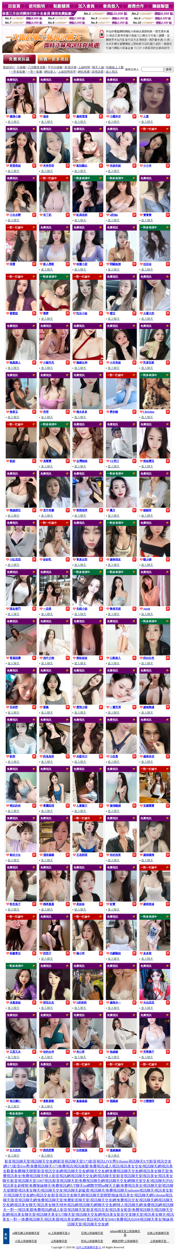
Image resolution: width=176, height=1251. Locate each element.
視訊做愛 (81, 1166)
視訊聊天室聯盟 (98, 1195)
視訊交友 (43, 1195)
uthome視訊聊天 (141, 1190)
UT (146, 1161)
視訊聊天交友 (52, 1190)
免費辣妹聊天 (40, 1186)
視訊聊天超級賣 (76, 1190)
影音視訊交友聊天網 (68, 1195)
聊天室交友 (141, 1181)
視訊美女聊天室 (156, 1171)
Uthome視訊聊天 (130, 1161)
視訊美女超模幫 (15, 1186)
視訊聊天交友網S (22, 1195)
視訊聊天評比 (162, 1181)
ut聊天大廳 (111, 1186)
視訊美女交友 (131, 1166)
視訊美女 (150, 1176)
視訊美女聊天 (29, 1190)
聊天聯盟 (29, 1171)
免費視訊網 (61, 1186)
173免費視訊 (63, 1166)
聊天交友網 (99, 1171)
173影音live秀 (19, 1166)
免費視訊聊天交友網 (125, 1171)
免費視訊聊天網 (91, 1181)
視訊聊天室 (107, 1176)
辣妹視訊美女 (123, 1195)
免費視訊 (96, 1166)
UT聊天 (77, 1186)
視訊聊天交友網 (44, 1161)
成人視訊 (112, 1166)
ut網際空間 (92, 1186)
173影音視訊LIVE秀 (100, 1161)
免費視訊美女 (132, 1186)
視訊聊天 (97, 1190)
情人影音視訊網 (57, 1176)
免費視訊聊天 (41, 1166)
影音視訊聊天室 (17, 1161)
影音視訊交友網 (50, 1171)
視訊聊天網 (152, 1166)
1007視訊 (44, 1181)
